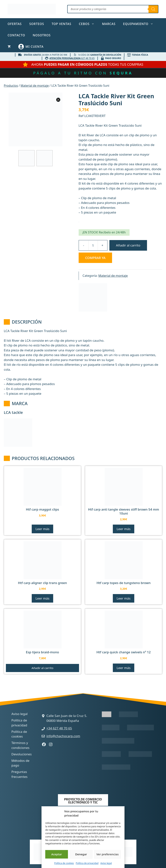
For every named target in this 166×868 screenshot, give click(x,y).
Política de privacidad (87, 863)
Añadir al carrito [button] (42, 668)
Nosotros (42, 35)
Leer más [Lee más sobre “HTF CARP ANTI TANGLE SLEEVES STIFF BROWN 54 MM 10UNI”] (123, 529)
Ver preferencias (107, 854)
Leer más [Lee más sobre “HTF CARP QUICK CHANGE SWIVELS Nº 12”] (123, 668)
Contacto (16, 35)
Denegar (81, 854)
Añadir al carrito (128, 245)
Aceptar (56, 854)
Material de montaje (35, 85)
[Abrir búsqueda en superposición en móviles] (112, 9)
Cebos (88, 24)
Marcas (108, 24)
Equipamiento (140, 24)
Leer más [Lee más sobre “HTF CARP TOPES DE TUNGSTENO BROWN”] (123, 598)
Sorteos (36, 24)
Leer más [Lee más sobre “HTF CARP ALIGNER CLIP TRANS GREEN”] (42, 598)
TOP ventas (61, 24)
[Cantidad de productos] (93, 245)
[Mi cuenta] (30, 46)
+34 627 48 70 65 (59, 728)
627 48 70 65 (71, 58)
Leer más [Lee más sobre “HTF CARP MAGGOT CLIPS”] (42, 529)
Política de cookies (64, 863)
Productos (11, 85)
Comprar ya (95, 258)
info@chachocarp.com (63, 736)
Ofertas (15, 24)
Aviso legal (106, 863)
